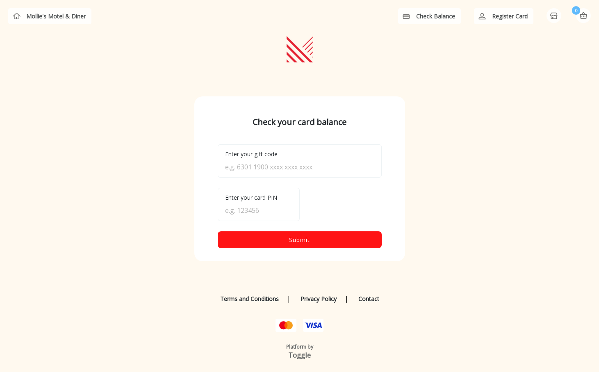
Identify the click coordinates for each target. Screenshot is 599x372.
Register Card (510, 16)
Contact (368, 299)
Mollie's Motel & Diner (56, 16)
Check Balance (435, 16)
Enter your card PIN (251, 197)
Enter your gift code (251, 154)
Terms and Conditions (249, 299)
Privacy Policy (319, 299)
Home (555, 16)
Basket (583, 15)
